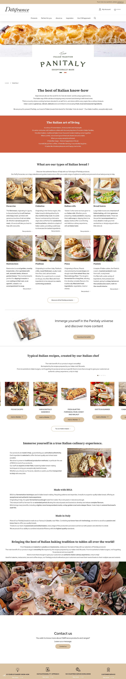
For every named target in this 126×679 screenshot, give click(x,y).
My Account (102, 9)
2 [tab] (99, 374)
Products (34, 18)
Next (114, 375)
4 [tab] (103, 374)
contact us (120, 2)
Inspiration (69, 18)
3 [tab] (101, 374)
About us (59, 18)
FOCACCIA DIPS (17, 409)
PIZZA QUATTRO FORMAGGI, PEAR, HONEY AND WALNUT (74, 411)
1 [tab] (97, 374)
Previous (89, 375)
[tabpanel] (45, 401)
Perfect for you (46, 18)
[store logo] (17, 9)
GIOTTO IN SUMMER (102, 409)
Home (7, 82)
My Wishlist (117, 9)
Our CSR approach (84, 18)
